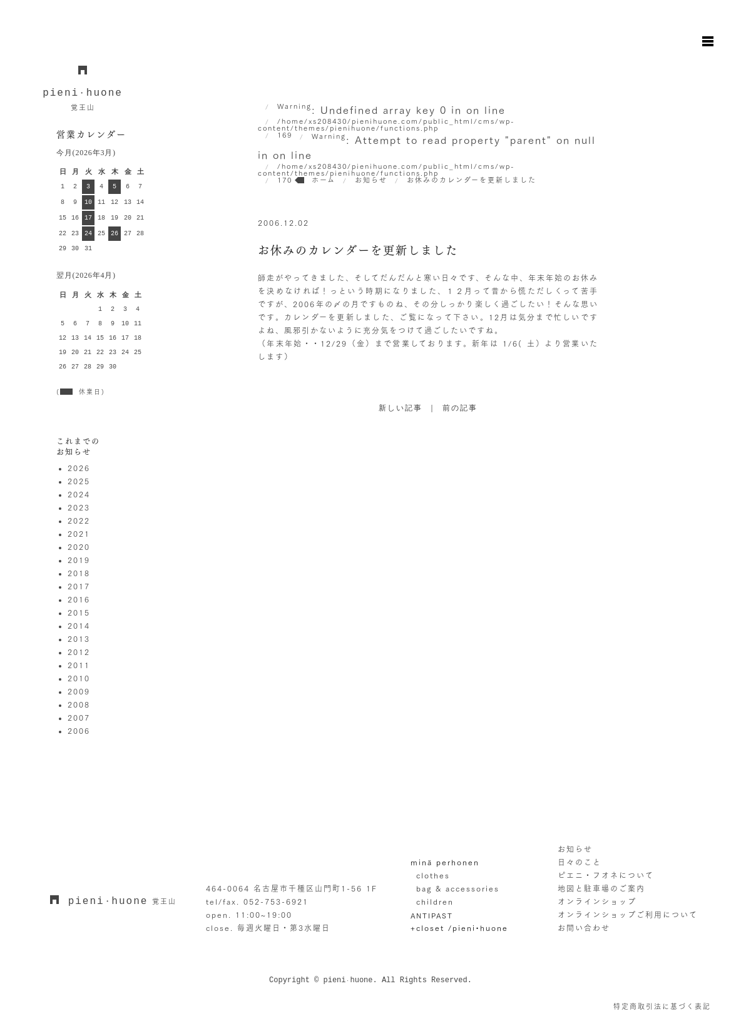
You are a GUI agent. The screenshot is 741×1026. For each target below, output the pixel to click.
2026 (79, 468)
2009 (79, 691)
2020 (79, 547)
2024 (79, 494)
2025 (79, 481)
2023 (79, 507)
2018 (79, 573)
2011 (79, 665)
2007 (79, 717)
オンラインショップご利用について (628, 914)
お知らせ (575, 849)
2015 (79, 612)
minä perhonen (445, 862)
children (435, 901)
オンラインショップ (597, 901)
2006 (79, 730)
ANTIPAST (432, 915)
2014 (79, 625)
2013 (79, 639)
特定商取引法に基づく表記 (662, 1006)
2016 (79, 599)
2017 (79, 586)
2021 (79, 533)
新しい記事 (400, 408)
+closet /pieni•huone (459, 928)
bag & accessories (457, 888)
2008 (79, 704)
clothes (433, 875)
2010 (79, 678)
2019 (79, 560)
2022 (79, 520)
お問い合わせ (584, 928)
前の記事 (460, 408)
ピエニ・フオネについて (606, 875)
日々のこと (579, 862)
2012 (79, 652)
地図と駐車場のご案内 (601, 888)
